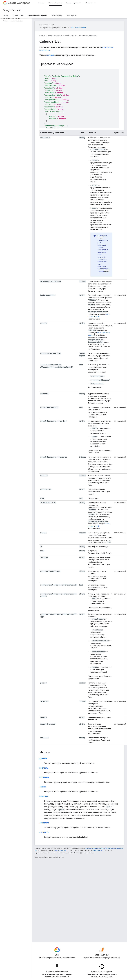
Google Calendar (12, 10)
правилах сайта (97, 850)
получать (43, 768)
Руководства (18, 15)
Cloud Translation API (78, 28)
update (90, 316)
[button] (15, 18)
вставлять (44, 777)
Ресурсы (89, 3)
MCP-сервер (57, 15)
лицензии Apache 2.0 (61, 850)
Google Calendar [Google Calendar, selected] (55, 3)
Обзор (5, 15)
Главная (41, 3)
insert (107, 314)
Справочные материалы (88, 35)
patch (97, 316)
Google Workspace (55, 35)
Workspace (19, 2)
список (42, 787)
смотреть (44, 832)
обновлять (44, 823)
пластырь (43, 796)
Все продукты (72, 3)
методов (50, 55)
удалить (43, 758)
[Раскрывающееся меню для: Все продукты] (81, 3)
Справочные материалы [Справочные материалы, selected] (37, 15)
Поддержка (71, 15)
